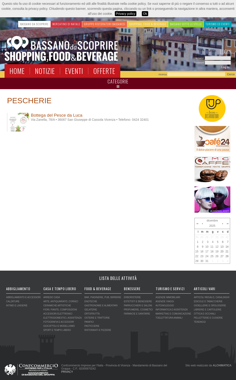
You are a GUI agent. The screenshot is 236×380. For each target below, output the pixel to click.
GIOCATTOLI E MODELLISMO (59, 326)
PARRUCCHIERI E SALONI (138, 305)
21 (227, 251)
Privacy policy (125, 13)
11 (211, 246)
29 (221, 237)
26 (206, 237)
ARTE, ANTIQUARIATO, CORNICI (60, 301)
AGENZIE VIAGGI (165, 301)
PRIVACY (67, 371)
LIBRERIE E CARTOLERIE (207, 309)
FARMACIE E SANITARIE (137, 313)
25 (201, 237)
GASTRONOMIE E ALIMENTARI (101, 305)
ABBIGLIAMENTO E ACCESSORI (23, 297)
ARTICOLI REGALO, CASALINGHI (211, 297)
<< (197, 223)
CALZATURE (13, 301)
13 (221, 246)
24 (196, 237)
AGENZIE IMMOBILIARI (168, 297)
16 (201, 251)
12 (216, 246)
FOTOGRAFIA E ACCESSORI (58, 322)
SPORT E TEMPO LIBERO (57, 330)
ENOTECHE (90, 301)
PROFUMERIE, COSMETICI (138, 309)
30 (227, 237)
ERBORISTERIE (132, 297)
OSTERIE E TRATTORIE (97, 318)
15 (196, 251)
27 (211, 237)
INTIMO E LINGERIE (16, 305)
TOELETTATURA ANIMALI (169, 318)
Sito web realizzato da (208, 365)
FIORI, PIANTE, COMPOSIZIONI (60, 309)
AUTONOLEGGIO (165, 305)
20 (221, 251)
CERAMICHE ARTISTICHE (57, 305)
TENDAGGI (200, 322)
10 (206, 246)
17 (206, 251)
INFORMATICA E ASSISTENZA (172, 309)
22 (196, 256)
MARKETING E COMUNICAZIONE (173, 313)
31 (206, 261)
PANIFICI (89, 322)
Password (199, 62)
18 (211, 251)
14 (227, 246)
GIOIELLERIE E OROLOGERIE (210, 305)
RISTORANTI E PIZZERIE (97, 330)
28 (216, 237)
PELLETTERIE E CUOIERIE (208, 318)
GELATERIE (90, 309)
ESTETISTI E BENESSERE (138, 301)
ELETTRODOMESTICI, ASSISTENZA (62, 318)
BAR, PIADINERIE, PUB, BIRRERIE (102, 297)
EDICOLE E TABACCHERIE (208, 301)
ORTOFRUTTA (92, 313)
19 (216, 251)
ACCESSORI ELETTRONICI (57, 313)
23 (201, 256)
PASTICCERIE (91, 326)
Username (198, 58)
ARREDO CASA (51, 297)
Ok (145, 13)
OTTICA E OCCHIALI (205, 313)
